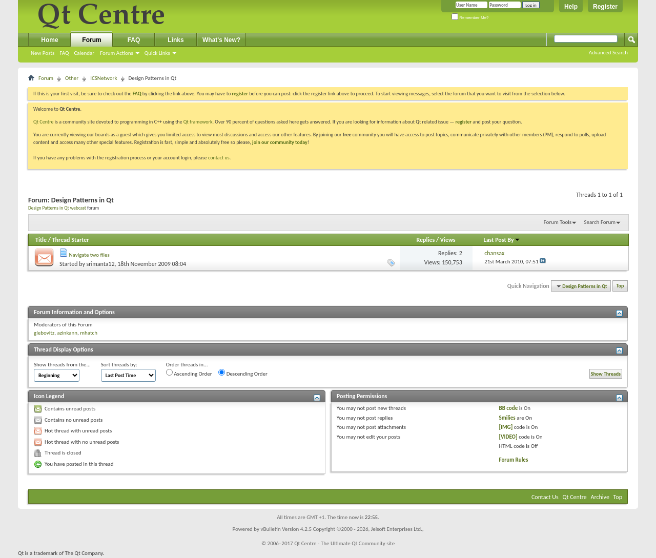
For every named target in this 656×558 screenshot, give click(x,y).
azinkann (67, 332)
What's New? (221, 40)
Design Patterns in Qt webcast (57, 208)
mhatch (88, 332)
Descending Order (243, 373)
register (463, 121)
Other (71, 78)
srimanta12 (101, 263)
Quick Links (157, 53)
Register (605, 6)
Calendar (84, 53)
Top (620, 286)
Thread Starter (70, 239)
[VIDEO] (508, 436)
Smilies (507, 418)
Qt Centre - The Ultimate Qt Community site (344, 543)
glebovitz (44, 332)
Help (571, 6)
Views (448, 239)
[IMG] (506, 427)
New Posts (42, 53)
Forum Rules (513, 460)
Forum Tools (557, 222)
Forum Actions (116, 53)
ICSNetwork (103, 78)
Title (41, 239)
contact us (219, 157)
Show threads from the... (62, 364)
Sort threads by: (119, 364)
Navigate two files (89, 255)
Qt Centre (43, 121)
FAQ (64, 53)
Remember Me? (470, 17)
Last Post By (502, 239)
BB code (508, 408)
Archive (600, 497)
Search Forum (600, 222)
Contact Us (545, 497)
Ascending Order (189, 373)
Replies (425, 239)
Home (49, 40)
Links (175, 40)
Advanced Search (608, 52)
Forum (91, 40)
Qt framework (198, 121)
